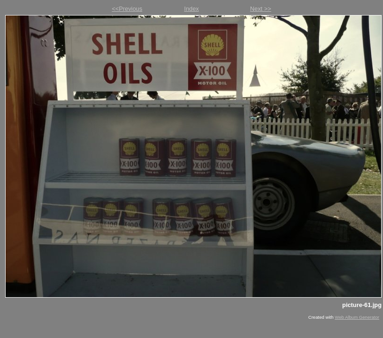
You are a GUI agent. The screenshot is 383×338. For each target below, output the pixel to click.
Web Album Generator (357, 317)
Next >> (260, 8)
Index (191, 8)
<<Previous (127, 8)
